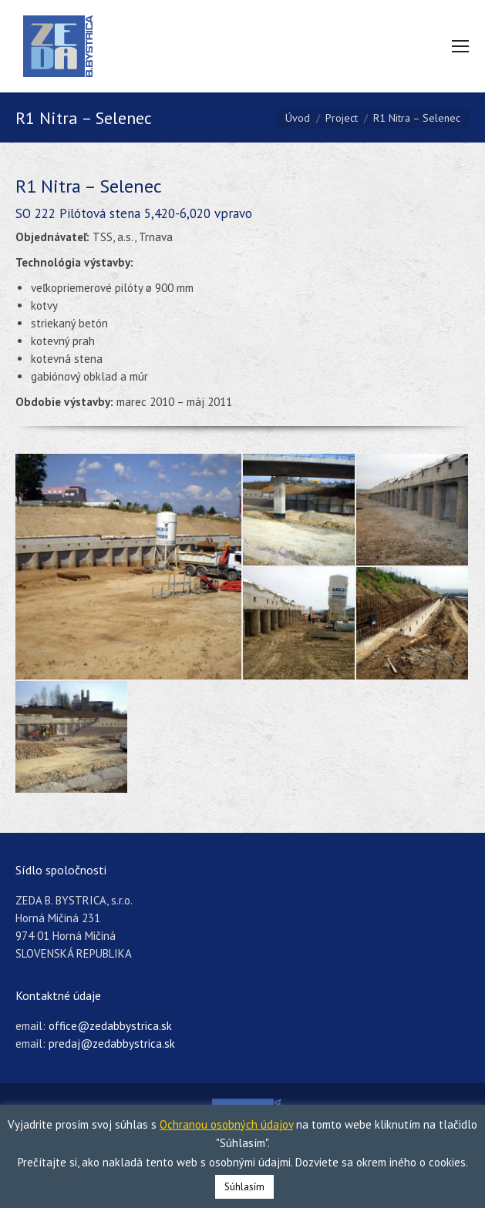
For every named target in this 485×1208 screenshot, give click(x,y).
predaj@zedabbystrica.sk (112, 1043)
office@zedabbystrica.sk (110, 1025)
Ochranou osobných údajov (226, 1124)
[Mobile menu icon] (460, 46)
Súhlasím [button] (244, 1186)
